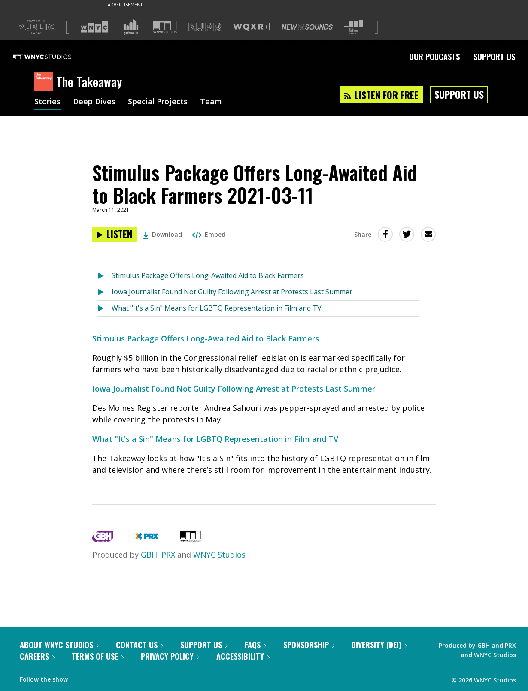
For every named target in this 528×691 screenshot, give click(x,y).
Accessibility (243, 656)
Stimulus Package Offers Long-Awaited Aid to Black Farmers (208, 275)
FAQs (255, 644)
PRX (168, 554)
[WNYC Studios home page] (53, 56)
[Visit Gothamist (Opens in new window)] (131, 27)
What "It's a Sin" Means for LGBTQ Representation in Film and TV (217, 308)
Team (211, 102)
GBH (149, 554)
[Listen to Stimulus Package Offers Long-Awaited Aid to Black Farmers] (104, 276)
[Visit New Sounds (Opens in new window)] (307, 27)
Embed (208, 234)
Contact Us (139, 644)
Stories (47, 102)
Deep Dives (94, 102)
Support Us (494, 56)
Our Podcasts (434, 56)
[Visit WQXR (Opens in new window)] (251, 27)
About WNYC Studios (59, 644)
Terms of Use (98, 656)
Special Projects (158, 102)
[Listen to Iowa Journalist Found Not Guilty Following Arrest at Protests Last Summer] (104, 292)
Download (162, 234)
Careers (37, 656)
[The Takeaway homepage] (45, 82)
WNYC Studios (219, 554)
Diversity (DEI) (379, 644)
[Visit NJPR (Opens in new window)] (205, 27)
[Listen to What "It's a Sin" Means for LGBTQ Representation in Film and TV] (104, 309)
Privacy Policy (170, 656)
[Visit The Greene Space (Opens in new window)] (353, 27)
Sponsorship (308, 644)
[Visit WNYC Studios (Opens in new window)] (165, 27)
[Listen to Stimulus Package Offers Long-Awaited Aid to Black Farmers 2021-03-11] (114, 234)
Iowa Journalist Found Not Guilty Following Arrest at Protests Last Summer (232, 291)
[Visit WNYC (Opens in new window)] (94, 27)
